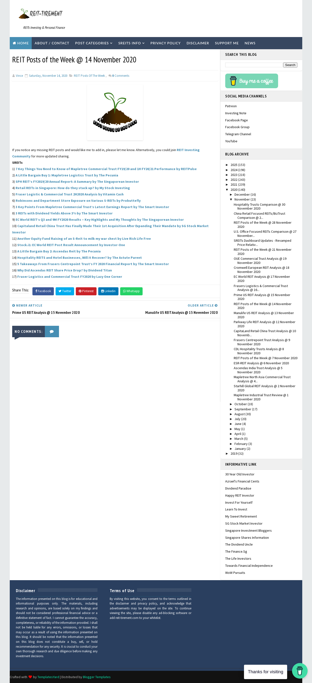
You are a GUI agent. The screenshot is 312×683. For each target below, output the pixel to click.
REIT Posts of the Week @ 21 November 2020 (263, 251)
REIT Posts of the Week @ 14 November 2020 (263, 306)
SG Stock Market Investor (244, 523)
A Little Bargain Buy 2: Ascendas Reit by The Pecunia (59, 251)
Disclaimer (197, 43)
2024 (234, 170)
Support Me (227, 43)
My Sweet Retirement (241, 516)
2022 (234, 179)
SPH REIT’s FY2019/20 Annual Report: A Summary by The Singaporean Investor (77, 181)
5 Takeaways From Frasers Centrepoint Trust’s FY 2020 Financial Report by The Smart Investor (93, 264)
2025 (234, 165)
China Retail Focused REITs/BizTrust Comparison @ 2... (259, 215)
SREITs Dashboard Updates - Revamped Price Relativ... (262, 242)
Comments (120, 76)
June (238, 424)
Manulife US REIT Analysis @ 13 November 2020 (264, 315)
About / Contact (52, 43)
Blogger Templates (97, 677)
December (242, 194)
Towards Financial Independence (249, 565)
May (237, 429)
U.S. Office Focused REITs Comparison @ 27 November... (265, 233)
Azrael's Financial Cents (242, 481)
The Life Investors (238, 558)
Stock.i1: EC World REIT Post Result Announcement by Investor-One (71, 245)
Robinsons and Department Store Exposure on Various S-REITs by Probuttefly (78, 200)
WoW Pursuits (235, 572)
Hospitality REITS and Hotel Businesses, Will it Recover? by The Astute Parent (79, 257)
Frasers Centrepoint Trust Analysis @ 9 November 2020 (262, 342)
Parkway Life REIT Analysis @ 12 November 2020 (264, 324)
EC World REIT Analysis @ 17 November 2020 (262, 278)
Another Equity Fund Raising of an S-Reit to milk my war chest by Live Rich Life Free (84, 238)
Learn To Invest (236, 509)
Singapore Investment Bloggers (248, 530)
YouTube (231, 141)
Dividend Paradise (238, 488)
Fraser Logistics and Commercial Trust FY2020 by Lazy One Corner (69, 276)
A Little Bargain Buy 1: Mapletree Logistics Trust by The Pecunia (67, 175)
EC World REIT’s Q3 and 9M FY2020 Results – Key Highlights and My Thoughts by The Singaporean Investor (100, 219)
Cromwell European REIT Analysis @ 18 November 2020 (261, 269)
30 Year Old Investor (239, 474)
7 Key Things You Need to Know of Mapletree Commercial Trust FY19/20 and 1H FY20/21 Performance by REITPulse (106, 169)
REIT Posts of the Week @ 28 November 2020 (263, 224)
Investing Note (235, 113)
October (241, 404)
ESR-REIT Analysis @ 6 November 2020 (261, 363)
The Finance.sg (236, 551)
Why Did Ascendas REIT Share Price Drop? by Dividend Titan (64, 270)
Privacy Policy (165, 43)
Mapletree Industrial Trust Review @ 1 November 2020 (261, 397)
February (241, 444)
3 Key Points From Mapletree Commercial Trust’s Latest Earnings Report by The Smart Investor (92, 207)
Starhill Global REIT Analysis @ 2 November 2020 (264, 388)
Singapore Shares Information (247, 537)
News (250, 43)
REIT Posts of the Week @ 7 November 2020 (265, 358)
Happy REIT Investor (239, 495)
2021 (234, 184)
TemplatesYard (48, 677)
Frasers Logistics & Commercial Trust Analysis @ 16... (261, 288)
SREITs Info (129, 43)
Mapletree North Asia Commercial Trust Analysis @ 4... (262, 379)
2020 (234, 189)
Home (23, 43)
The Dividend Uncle (239, 544)
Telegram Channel (238, 134)
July (237, 419)
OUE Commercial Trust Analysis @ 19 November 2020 (260, 260)
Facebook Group (237, 127)
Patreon (231, 106)
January (240, 448)
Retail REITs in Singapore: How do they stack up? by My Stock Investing (73, 188)
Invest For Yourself (239, 502)
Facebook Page (236, 120)
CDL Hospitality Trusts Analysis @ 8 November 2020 (259, 351)
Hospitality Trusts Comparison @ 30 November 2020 (259, 206)
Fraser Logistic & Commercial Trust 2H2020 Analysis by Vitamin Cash (70, 194)
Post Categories (92, 43)
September (243, 409)
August (239, 414)
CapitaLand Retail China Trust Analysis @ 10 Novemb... (265, 333)
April (238, 434)
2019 (234, 453)
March (239, 438)
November (242, 199)
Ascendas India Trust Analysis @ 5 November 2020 (258, 370)
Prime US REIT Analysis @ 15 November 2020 (262, 297)
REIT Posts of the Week (89, 76)
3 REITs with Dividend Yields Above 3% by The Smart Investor (64, 213)
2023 (234, 175)
